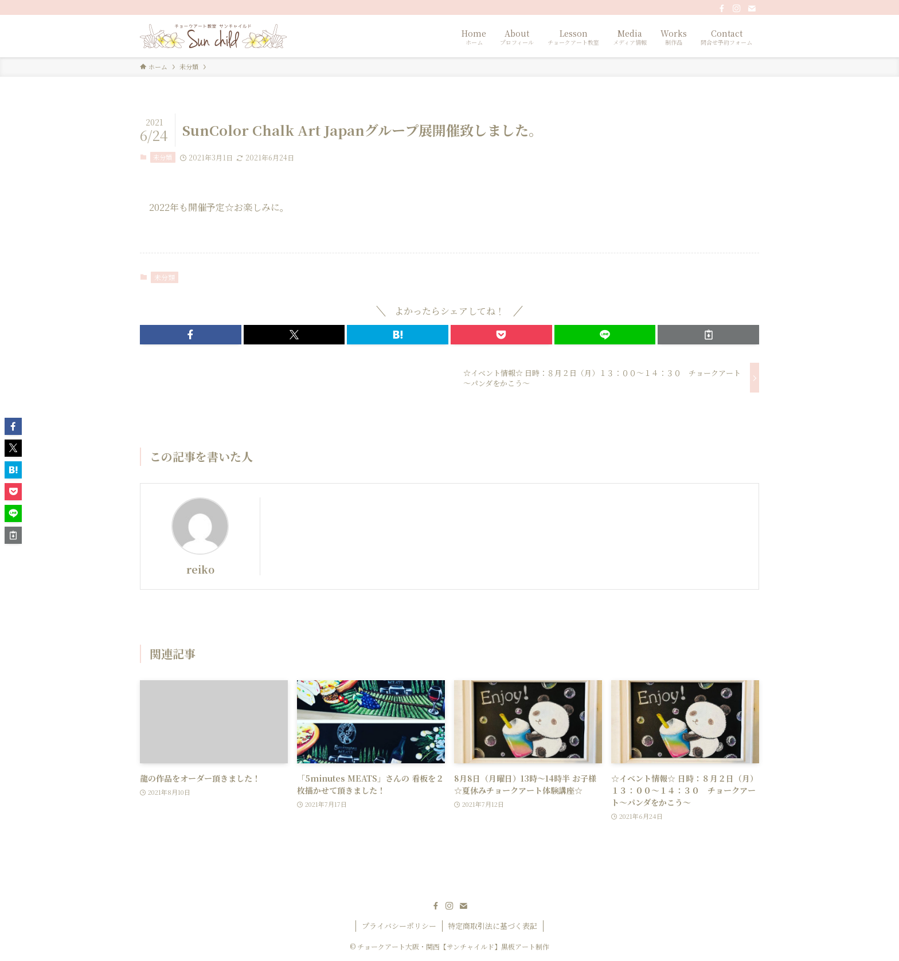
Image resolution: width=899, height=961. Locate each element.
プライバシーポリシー (399, 925)
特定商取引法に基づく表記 (492, 925)
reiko (200, 569)
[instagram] (736, 8)
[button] (190, 334)
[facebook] (721, 8)
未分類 (162, 157)
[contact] (751, 8)
